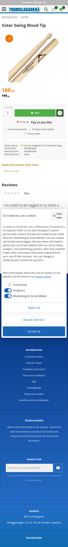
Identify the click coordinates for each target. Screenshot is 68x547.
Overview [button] (57, 215)
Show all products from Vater (20, 164)
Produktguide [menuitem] (34, 387)
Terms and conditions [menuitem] (33, 375)
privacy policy (36, 480)
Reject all (34, 308)
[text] (34, 90)
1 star (5, 193)
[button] (5, 9)
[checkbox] (15, 285)
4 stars (14, 193)
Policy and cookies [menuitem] (34, 394)
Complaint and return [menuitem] (33, 369)
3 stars (11, 193)
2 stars (8, 193)
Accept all (34, 331)
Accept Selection (34, 320)
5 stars (18, 193)
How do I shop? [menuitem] (34, 362)
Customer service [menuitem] (34, 356)
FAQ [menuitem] (34, 381)
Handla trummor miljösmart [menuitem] (34, 400)
